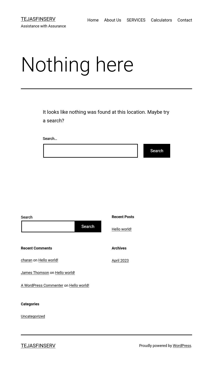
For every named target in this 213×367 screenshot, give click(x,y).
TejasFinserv (38, 19)
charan (26, 260)
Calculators (161, 20)
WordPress (182, 345)
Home (93, 20)
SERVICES (136, 20)
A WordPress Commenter (42, 285)
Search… (50, 138)
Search (27, 217)
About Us (112, 20)
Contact (185, 20)
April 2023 (120, 260)
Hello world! (122, 229)
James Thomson (35, 272)
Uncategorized (33, 316)
